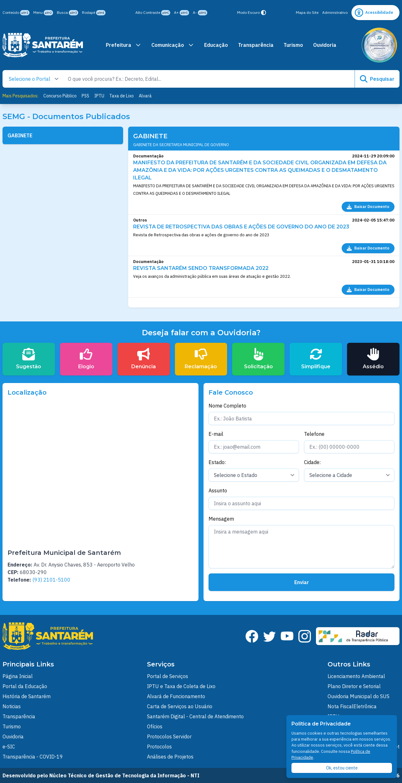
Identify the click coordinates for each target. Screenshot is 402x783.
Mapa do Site (307, 12)
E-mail (216, 434)
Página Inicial (18, 676)
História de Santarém (27, 696)
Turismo (293, 45)
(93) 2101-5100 (51, 580)
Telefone (314, 434)
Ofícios (154, 726)
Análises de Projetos (170, 756)
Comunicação (172, 45)
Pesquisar (377, 79)
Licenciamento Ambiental (356, 676)
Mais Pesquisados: (20, 96)
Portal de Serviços (167, 676)
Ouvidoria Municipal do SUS (358, 696)
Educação (216, 45)
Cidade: (312, 462)
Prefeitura (123, 45)
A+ (181, 12)
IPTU (99, 96)
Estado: (217, 462)
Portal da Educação (25, 686)
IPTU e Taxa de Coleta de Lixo (181, 686)
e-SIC (9, 746)
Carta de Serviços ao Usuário (179, 706)
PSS (85, 96)
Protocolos (159, 746)
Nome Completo (227, 405)
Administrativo (335, 12)
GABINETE (20, 135)
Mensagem (221, 519)
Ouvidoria (324, 45)
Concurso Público (60, 96)
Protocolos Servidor (169, 736)
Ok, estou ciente (342, 768)
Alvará (145, 96)
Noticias (12, 706)
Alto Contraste (152, 12)
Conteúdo (16, 12)
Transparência (256, 45)
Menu (43, 12)
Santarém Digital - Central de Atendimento (195, 716)
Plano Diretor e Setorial (354, 686)
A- (200, 12)
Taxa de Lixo (121, 96)
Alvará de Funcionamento (176, 696)
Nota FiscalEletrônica (352, 706)
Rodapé (94, 12)
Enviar (301, 582)
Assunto (218, 490)
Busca (67, 12)
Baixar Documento (368, 206)
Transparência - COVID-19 (33, 756)
